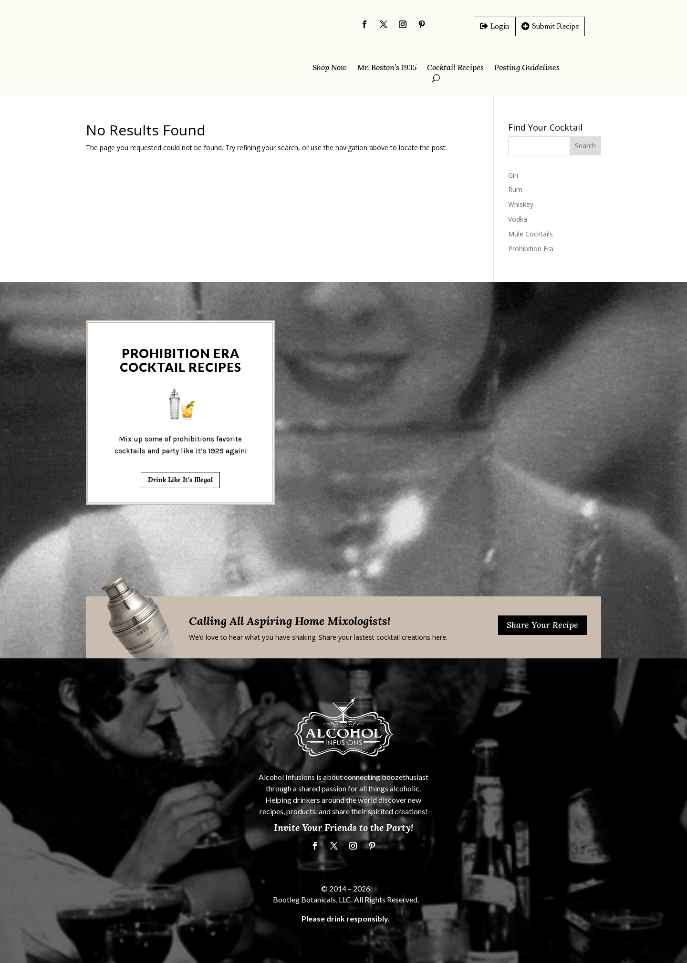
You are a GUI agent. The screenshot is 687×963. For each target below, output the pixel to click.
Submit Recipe (555, 26)
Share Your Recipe (542, 624)
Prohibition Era (530, 248)
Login (499, 26)
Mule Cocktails (530, 233)
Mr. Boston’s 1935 (386, 68)
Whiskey (520, 204)
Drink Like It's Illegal (180, 435)
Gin (513, 175)
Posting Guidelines (527, 68)
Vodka (517, 219)
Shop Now (329, 68)
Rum (515, 189)
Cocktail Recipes (455, 68)
